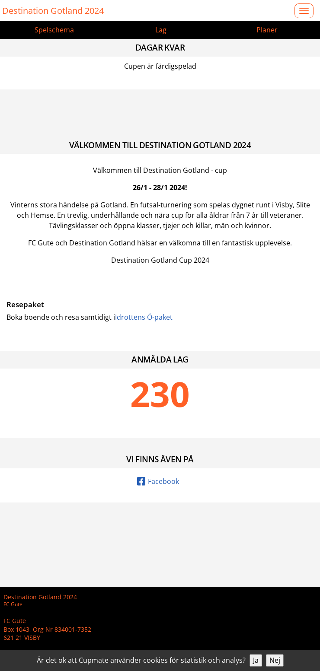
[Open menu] (304, 10)
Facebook (158, 481)
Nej (274, 660)
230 (160, 393)
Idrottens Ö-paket (144, 317)
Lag (160, 30)
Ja (256, 660)
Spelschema (54, 30)
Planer (267, 30)
